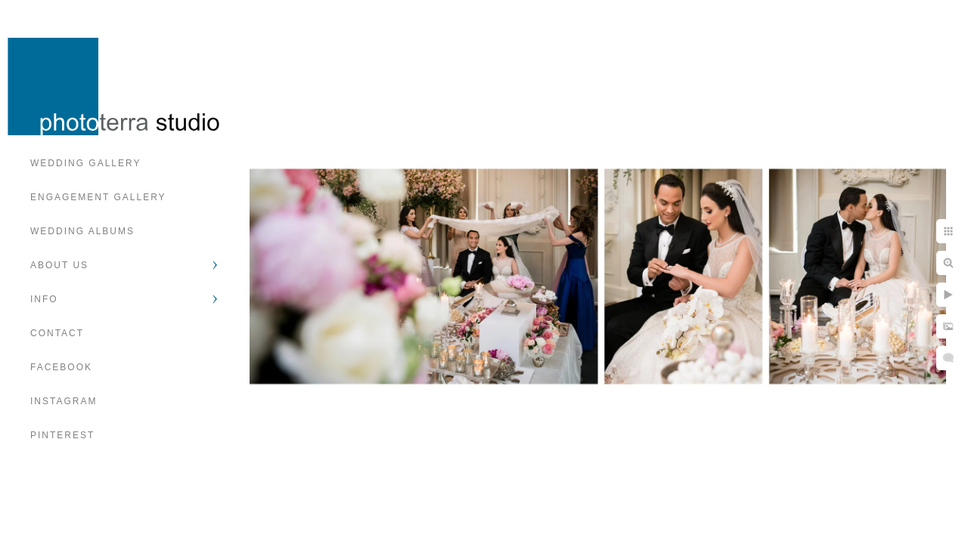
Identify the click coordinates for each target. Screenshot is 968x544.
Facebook (61, 367)
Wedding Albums (82, 231)
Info (44, 299)
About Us (59, 265)
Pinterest (62, 435)
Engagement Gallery (98, 197)
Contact (57, 333)
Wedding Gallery (85, 163)
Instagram (63, 401)
